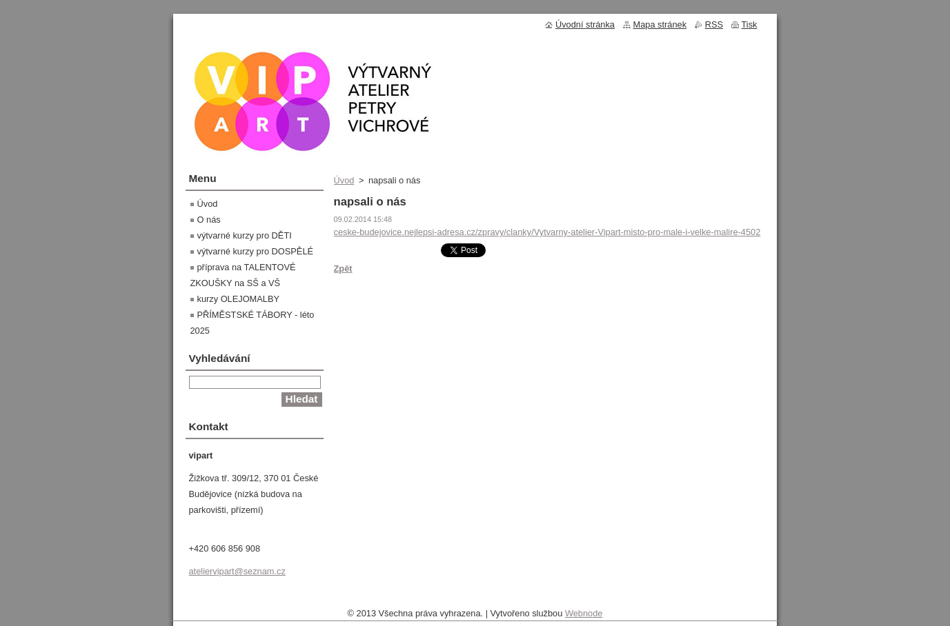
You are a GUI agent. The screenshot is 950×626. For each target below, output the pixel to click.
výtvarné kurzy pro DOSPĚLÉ (255, 251)
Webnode (584, 617)
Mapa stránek (660, 24)
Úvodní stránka (585, 24)
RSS (714, 24)
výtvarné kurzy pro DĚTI (244, 235)
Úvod (344, 180)
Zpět (343, 268)
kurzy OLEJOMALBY (238, 299)
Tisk (750, 24)
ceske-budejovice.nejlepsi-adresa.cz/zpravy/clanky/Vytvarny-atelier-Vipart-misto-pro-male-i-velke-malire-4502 (547, 232)
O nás (209, 219)
